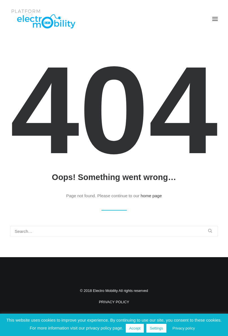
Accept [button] (134, 328)
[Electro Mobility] (43, 19)
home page (151, 195)
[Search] (114, 231)
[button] (215, 19)
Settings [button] (156, 328)
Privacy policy (183, 328)
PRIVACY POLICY (114, 302)
